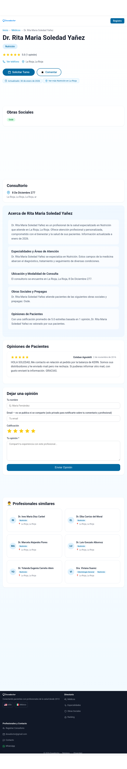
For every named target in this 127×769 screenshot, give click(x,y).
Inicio (5, 30)
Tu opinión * (13, 438)
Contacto (8, 740)
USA (8, 705)
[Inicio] (9, 20)
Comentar (49, 72)
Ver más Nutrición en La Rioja (61, 81)
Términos (66, 753)
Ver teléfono (13, 61)
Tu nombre (12, 400)
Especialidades (72, 705)
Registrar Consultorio (13, 728)
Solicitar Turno (18, 72)
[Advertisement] (63, 7)
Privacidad (78, 753)
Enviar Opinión (63, 467)
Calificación (13, 425)
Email (59, 412)
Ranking (69, 717)
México (21, 705)
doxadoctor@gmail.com (15, 734)
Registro (117, 21)
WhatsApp (9, 746)
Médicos (16, 30)
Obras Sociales (72, 711)
